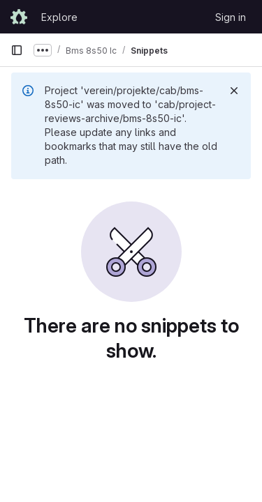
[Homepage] (19, 17)
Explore (59, 17)
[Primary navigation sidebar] (17, 50)
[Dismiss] (234, 90)
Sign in (230, 17)
